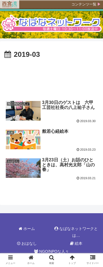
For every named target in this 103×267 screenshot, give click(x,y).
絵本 (76, 243)
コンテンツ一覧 (83, 4)
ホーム (27, 228)
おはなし (27, 243)
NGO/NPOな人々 (51, 251)
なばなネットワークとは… (76, 232)
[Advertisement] (51, 77)
